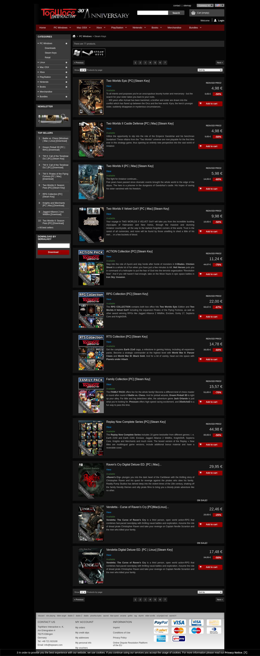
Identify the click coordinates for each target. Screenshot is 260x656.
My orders (80, 627)
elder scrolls (150, 616)
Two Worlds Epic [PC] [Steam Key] (128, 80)
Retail (48, 57)
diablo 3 (71, 616)
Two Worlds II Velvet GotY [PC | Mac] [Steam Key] (137, 208)
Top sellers (45, 133)
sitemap (187, 5)
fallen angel (61, 616)
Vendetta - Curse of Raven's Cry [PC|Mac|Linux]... (137, 507)
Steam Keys (51, 53)
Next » (220, 63)
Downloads (50, 48)
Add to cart (208, 103)
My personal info (83, 643)
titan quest (114, 616)
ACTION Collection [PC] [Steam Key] (129, 251)
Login (219, 20)
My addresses (82, 637)
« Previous (79, 63)
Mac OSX (82, 28)
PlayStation (117, 28)
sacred (106, 616)
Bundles (193, 28)
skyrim (141, 616)
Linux (42, 62)
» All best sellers (45, 227)
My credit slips (82, 632)
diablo (86, 616)
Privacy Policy (120, 637)
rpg (135, 616)
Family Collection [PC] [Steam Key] (128, 379)
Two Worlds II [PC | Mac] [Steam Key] (129, 166)
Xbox (99, 28)
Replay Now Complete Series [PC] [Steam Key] (136, 421)
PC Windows (60, 28)
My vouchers (81, 648)
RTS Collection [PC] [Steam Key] (127, 336)
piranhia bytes (95, 616)
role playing (50, 616)
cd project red (162, 616)
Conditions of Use (121, 632)
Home (42, 27)
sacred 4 (172, 616)
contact (176, 5)
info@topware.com (53, 645)
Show (77, 70)
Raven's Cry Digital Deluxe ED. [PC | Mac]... (134, 464)
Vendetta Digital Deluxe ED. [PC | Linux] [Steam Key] (139, 549)
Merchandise (174, 27)
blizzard (41, 616)
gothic (130, 616)
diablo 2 (79, 616)
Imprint (116, 627)
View (108, 86)
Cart (203, 13)
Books (155, 28)
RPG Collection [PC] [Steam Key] (127, 293)
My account (84, 621)
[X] (245, 652)
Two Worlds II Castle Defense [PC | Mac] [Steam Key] (140, 123)
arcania (123, 616)
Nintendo (137, 28)
